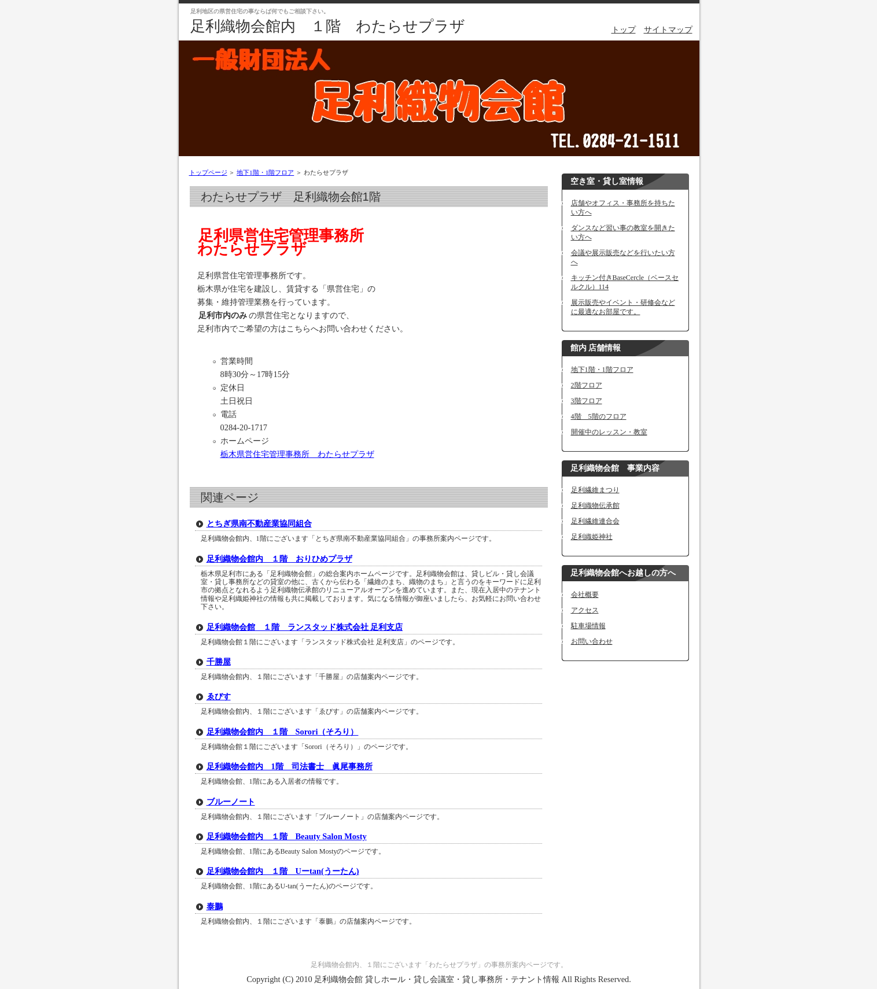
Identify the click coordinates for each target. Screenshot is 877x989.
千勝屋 (219, 661)
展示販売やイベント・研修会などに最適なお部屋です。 (623, 307)
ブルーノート (231, 801)
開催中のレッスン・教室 (609, 432)
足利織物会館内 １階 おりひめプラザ (279, 558)
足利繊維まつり (595, 490)
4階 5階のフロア (599, 416)
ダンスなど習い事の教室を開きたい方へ (623, 232)
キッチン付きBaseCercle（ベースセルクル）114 (625, 282)
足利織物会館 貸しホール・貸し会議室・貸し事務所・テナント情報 (436, 979)
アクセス (585, 610)
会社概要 (585, 595)
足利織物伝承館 (595, 505)
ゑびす (219, 696)
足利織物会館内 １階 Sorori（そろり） (283, 731)
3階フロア (586, 401)
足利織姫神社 (592, 537)
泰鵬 (215, 906)
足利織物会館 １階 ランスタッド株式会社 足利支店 (305, 627)
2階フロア (586, 385)
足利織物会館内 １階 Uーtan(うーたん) (283, 871)
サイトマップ (668, 29)
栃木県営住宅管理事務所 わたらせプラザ (297, 454)
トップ (623, 29)
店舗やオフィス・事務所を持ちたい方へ (623, 207)
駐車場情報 (588, 626)
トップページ (208, 172)
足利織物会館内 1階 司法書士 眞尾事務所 (290, 766)
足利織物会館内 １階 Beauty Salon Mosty (287, 836)
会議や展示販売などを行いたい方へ (623, 257)
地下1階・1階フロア (265, 172)
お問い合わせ (592, 641)
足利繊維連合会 (595, 521)
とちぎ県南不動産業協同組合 (259, 523)
